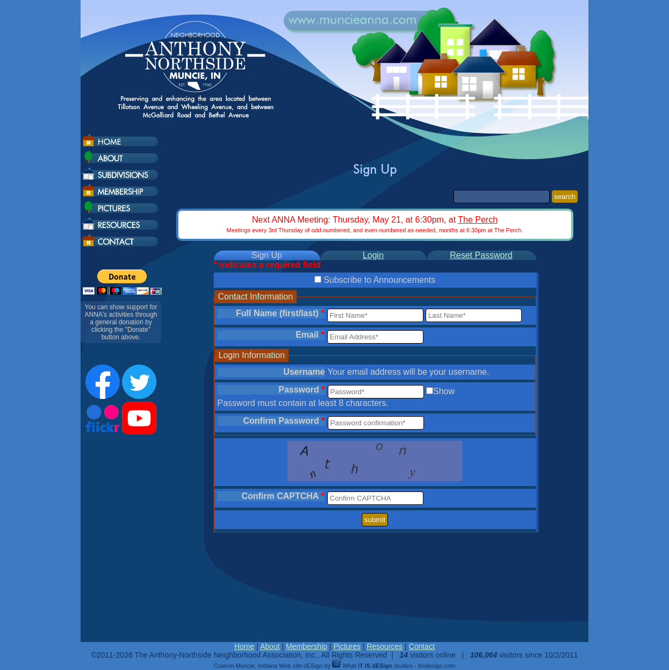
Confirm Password (284, 420)
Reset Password (481, 255)
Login (373, 255)
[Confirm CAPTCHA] (375, 498)
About (270, 646)
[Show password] (429, 390)
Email (310, 334)
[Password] (376, 391)
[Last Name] (474, 315)
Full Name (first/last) (280, 313)
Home (244, 646)
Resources (384, 646)
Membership (306, 646)
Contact (422, 646)
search (565, 197)
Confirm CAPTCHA (282, 496)
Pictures (347, 646)
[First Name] (375, 315)
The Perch (478, 219)
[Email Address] (375, 337)
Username (304, 371)
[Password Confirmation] (376, 423)
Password (301, 389)
